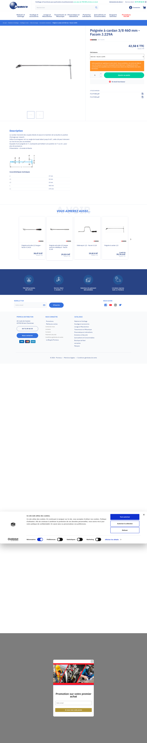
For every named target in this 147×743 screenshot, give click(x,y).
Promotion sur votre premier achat (73, 378)
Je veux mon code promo (73, 393)
